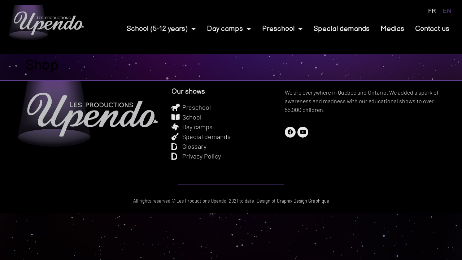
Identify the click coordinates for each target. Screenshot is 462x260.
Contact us (432, 29)
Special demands (342, 29)
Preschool (282, 29)
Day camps (229, 29)
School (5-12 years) (161, 29)
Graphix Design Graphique (302, 201)
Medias (392, 29)
